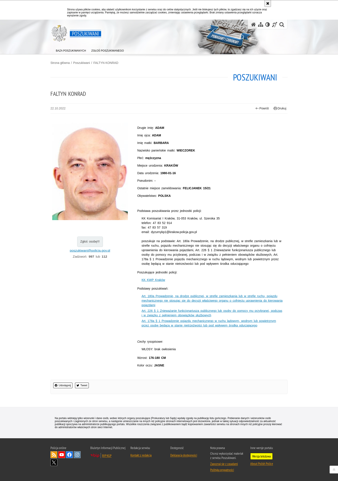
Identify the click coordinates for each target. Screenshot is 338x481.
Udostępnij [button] (63, 385)
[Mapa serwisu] (260, 24)
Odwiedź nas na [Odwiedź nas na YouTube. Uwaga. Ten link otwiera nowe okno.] (61, 454)
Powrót (262, 108)
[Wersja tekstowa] (267, 24)
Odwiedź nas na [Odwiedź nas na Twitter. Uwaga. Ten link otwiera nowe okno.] (53, 462)
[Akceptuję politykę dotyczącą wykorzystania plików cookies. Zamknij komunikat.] (267, 3)
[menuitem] (70, 49)
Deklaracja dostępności (183, 455)
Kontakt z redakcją (141, 455)
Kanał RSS (53, 454)
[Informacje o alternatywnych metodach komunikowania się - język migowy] (274, 24)
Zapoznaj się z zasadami (224, 464)
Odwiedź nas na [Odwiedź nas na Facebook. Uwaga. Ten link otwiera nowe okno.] (69, 454)
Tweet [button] (82, 385)
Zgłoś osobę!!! (90, 241)
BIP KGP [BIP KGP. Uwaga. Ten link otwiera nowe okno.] (106, 455)
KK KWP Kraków (153, 280)
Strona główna (60, 63)
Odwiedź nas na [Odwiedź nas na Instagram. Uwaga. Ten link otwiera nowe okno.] (77, 454)
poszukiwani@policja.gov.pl (90, 250)
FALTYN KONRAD (105, 63)
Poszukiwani (81, 63)
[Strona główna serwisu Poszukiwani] (253, 24)
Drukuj (280, 108)
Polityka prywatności (222, 470)
